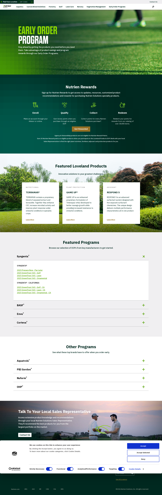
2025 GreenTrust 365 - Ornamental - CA (34, 293)
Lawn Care (70, 7)
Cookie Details (135, 491)
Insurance (92, 458)
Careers (39, 461)
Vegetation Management (96, 7)
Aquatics (19, 7)
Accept (143, 467)
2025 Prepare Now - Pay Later (30, 270)
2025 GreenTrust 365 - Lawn (29, 275)
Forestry (52, 7)
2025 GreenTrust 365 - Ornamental (32, 278)
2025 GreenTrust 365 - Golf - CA (31, 287)
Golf (60, 7)
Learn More (30, 220)
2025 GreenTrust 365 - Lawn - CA (31, 290)
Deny (143, 481)
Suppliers (66, 461)
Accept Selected (143, 474)
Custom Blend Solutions (36, 7)
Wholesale (66, 458)
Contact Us (25, 435)
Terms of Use (93, 461)
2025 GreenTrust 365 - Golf (29, 273)
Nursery (80, 7)
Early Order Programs (117, 7)
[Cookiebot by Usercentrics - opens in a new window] (14, 490)
